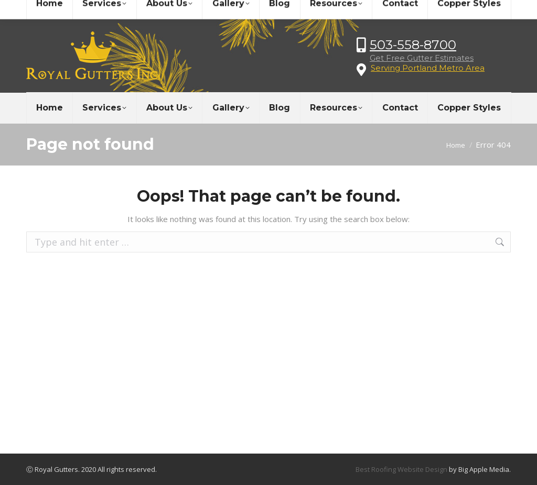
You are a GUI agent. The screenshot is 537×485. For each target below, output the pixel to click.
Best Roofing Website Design (401, 469)
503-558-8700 (413, 44)
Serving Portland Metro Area (428, 68)
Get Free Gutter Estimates (422, 58)
